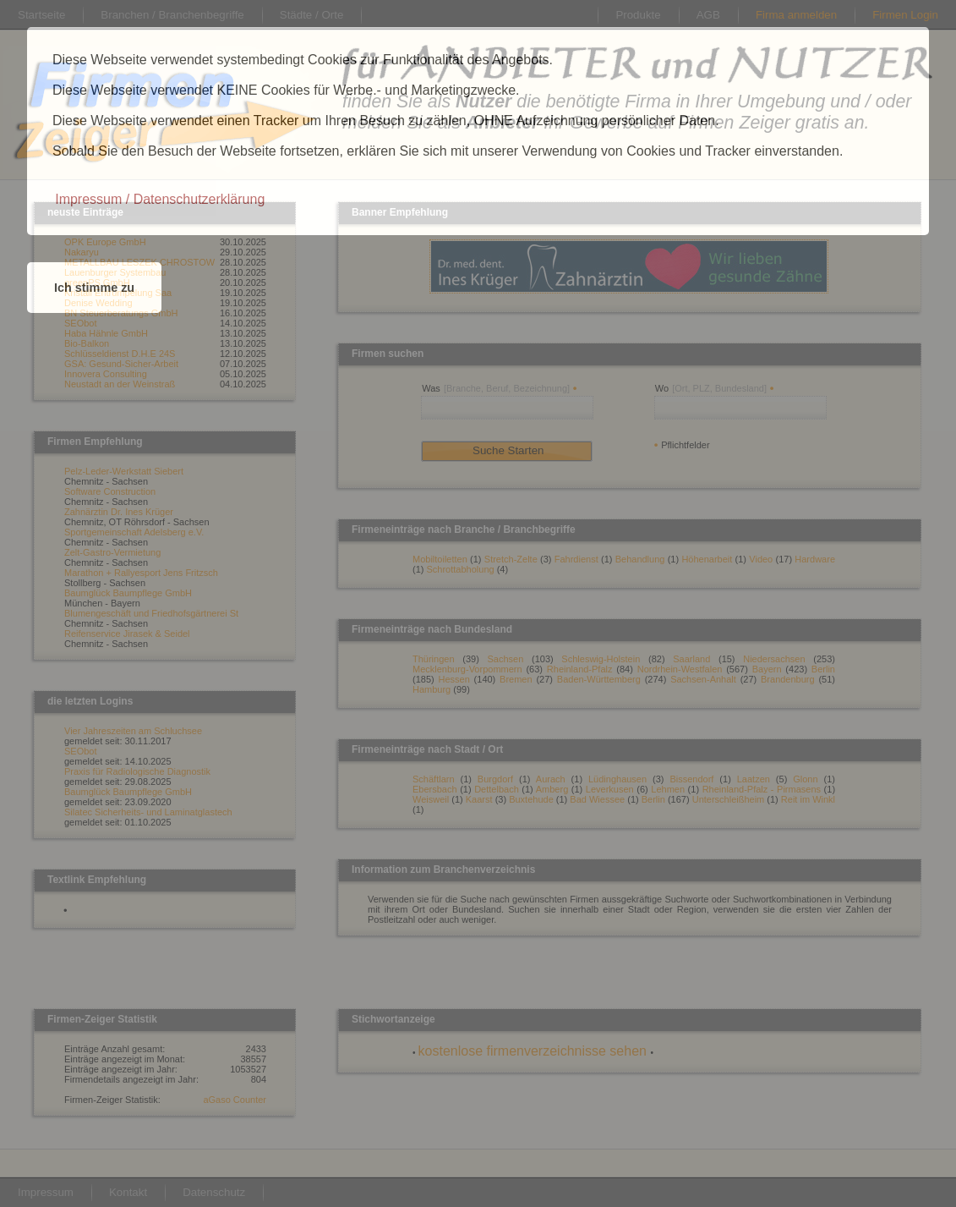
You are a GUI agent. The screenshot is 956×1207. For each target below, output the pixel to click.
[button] (159, 199)
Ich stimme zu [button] (94, 287)
